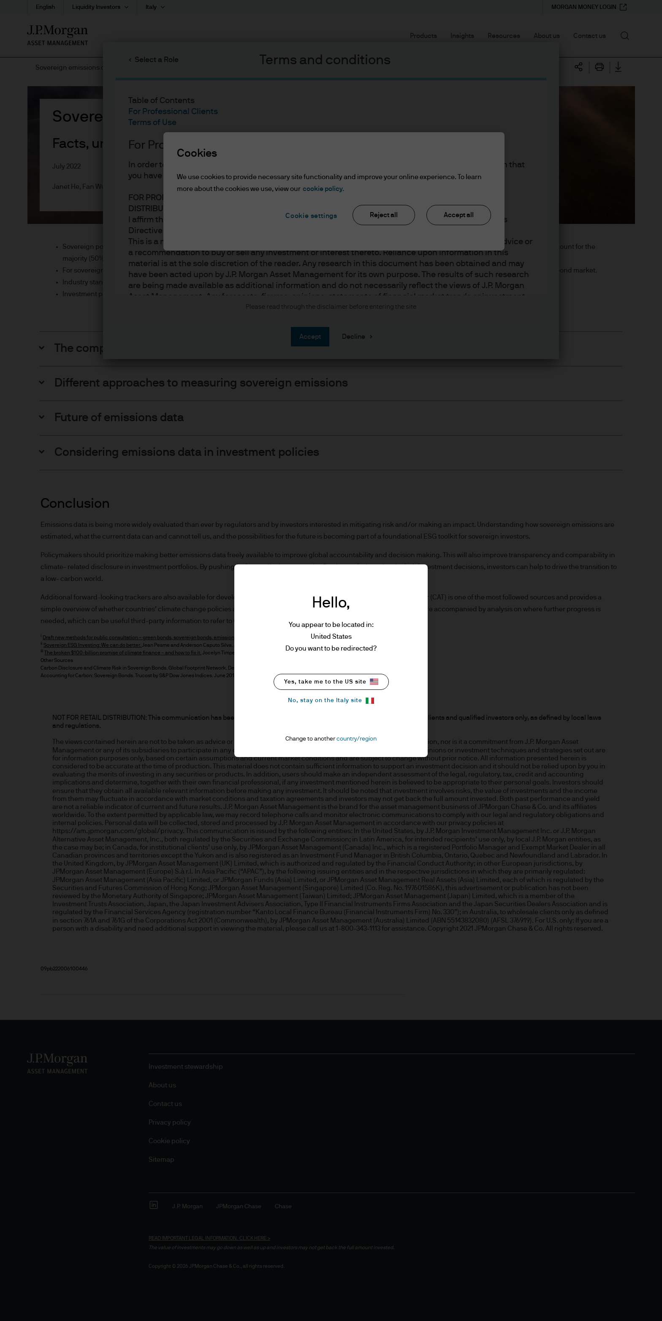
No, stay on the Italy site (331, 700)
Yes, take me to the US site (331, 681)
